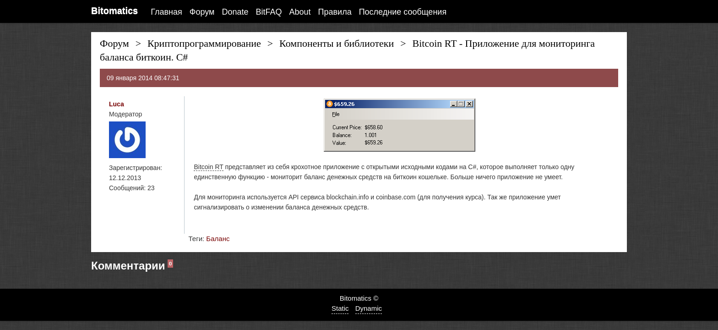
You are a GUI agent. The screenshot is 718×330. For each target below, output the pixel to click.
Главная (166, 11)
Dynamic (368, 308)
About (300, 11)
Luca (116, 104)
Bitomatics (114, 11)
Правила (335, 11)
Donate (235, 11)
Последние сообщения (402, 11)
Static (340, 308)
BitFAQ (269, 11)
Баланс (217, 238)
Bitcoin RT (208, 166)
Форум (202, 11)
